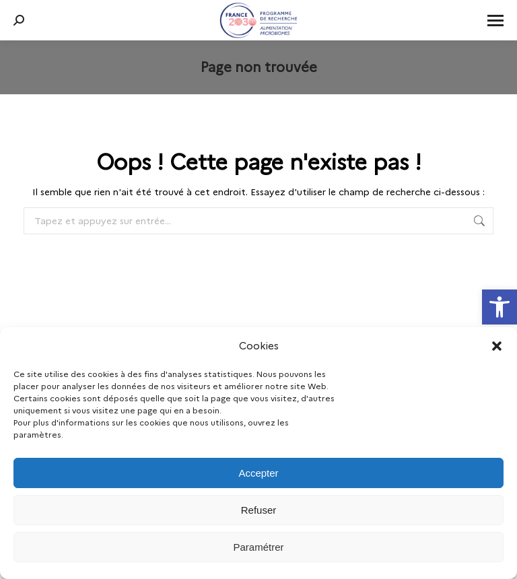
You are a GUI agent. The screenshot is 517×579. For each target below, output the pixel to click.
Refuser (259, 510)
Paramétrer (258, 547)
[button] (497, 346)
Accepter (258, 473)
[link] (499, 307)
